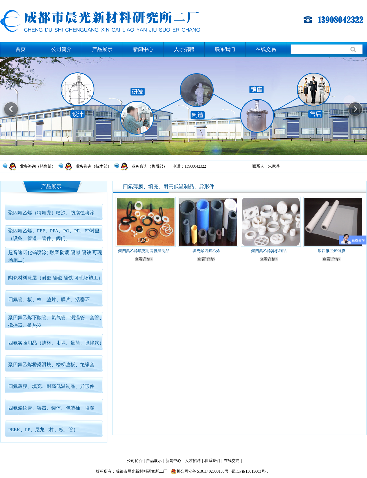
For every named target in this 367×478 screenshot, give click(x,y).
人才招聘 (184, 49)
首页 (21, 49)
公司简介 (61, 49)
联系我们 (225, 49)
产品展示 (102, 49)
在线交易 (266, 49)
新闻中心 (143, 49)
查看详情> (144, 259)
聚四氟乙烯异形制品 (269, 251)
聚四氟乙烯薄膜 (331, 251)
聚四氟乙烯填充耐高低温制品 (143, 251)
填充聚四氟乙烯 (206, 251)
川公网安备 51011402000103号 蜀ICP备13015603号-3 (220, 471)
